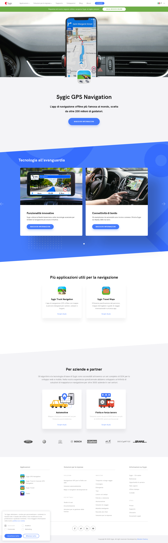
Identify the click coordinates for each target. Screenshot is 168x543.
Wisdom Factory (142, 539)
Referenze (132, 479)
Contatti (132, 493)
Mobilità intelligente (102, 508)
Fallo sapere (133, 486)
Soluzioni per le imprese (42, 3)
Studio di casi (68, 502)
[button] (84, 243)
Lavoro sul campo (102, 494)
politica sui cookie (19, 521)
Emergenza (99, 487)
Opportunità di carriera (137, 482)
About (89, 3)
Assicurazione (100, 501)
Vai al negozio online (114, 9)
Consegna (99, 484)
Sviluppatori (71, 3)
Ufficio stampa (134, 489)
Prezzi (131, 505)
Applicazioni (24, 3)
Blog (81, 3)
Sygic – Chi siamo (135, 475)
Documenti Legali (135, 516)
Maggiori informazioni (84, 121)
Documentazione (69, 506)
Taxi (97, 491)
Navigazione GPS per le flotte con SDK (75, 482)
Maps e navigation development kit (75, 489)
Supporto (59, 3)
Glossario (132, 512)
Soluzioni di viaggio (102, 505)
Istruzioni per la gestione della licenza (74, 510)
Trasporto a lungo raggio (104, 480)
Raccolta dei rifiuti (102, 512)
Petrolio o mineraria (102, 498)
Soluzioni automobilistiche (72, 486)
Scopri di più (61, 425)
